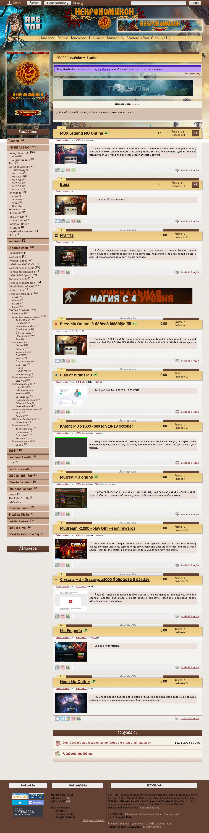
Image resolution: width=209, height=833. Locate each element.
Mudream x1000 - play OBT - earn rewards (97, 528)
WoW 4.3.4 (17, 180)
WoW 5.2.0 (17, 186)
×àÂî (165, 38)
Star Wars (21, 381)
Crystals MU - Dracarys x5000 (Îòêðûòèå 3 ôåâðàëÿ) (106, 580)
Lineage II (15, 193)
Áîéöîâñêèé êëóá (21, 160)
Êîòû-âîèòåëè (23, 336)
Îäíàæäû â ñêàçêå (25, 403)
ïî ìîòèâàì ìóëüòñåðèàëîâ (25, 409)
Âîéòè (34, 3)
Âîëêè (15, 297)
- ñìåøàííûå (15, 257)
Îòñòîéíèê (78, 38)
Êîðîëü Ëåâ (21, 422)
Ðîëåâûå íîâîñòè (19, 508)
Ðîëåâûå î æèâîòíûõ (20, 293)
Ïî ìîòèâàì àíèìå (19, 342)
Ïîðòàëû (14, 141)
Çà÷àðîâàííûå (23, 397)
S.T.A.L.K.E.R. (16, 501)
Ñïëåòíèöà (21, 387)
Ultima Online (17, 220)
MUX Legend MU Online (81, 133)
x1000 (96, 433)
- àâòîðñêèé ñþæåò (20, 275)
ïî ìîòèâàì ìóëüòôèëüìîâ (24, 419)
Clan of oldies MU (76, 375)
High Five (17, 206)
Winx (18, 413)
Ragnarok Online (19, 224)
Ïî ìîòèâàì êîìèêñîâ (21, 441)
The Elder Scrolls (24, 429)
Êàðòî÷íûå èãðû (19, 469)
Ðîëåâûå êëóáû (19, 515)
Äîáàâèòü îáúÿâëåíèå (77, 753)
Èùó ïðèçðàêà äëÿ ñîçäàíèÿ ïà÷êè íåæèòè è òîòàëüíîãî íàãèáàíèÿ (107, 742)
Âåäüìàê (20, 339)
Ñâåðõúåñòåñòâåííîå (27, 400)
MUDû (12, 235)
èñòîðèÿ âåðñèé (152, 827)
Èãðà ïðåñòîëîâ (24, 406)
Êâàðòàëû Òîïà (137, 38)
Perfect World (17, 209)
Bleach (19, 358)
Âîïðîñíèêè (96, 38)
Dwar (15, 156)
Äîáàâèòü (48, 38)
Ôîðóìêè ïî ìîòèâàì (19, 310)
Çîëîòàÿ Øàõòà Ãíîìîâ (150, 814)
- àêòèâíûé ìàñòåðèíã (21, 264)
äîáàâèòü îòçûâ (190, 170)
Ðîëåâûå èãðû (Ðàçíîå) (24, 535)
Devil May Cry (23, 435)
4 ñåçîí (96, 382)
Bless (64, 184)
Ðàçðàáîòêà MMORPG (21, 231)
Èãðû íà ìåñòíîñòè (21, 476)
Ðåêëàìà (160, 823)
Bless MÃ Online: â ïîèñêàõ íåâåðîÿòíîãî (95, 324)
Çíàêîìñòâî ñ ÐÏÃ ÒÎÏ (143, 823)
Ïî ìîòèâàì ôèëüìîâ (21, 377)
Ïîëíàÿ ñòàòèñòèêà (93, 820)
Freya (15, 196)
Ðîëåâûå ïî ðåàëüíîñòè (22, 282)
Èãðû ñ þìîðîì (16, 290)
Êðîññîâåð (17, 313)
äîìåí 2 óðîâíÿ (81, 140)
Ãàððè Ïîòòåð (23, 320)
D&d (11, 463)
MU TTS (67, 235)
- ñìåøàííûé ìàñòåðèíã (21, 268)
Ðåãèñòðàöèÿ (58, 3)
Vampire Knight (24, 352)
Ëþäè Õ (19, 445)
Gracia (15, 203)
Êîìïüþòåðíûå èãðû (21, 489)
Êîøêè (15, 307)
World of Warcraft (19, 166)
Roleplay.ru (130, 814)
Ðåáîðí (19, 355)
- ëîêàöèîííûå (16, 253)
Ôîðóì (155, 38)
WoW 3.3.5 (17, 177)
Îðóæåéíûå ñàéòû (20, 483)
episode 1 (107, 484)
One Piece (21, 365)
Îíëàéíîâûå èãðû (62, 140)
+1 (195, 133)
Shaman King (23, 374)
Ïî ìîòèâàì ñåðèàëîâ (22, 384)
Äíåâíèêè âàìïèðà (24, 390)
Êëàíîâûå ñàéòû (19, 521)
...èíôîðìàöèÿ (18, 170)
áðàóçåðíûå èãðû (19, 153)
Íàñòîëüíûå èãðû (20, 457)
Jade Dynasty (16, 216)
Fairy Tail (20, 349)
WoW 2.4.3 (17, 173)
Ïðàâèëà (125, 823)
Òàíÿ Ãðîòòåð (23, 329)
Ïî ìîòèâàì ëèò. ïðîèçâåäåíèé (26, 317)
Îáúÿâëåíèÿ (115, 38)
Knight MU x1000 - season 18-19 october (96, 426)
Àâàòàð (20, 416)
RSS (169, 823)
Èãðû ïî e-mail (18, 528)
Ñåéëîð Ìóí (21, 371)
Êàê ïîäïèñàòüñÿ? (193, 74)
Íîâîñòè (63, 38)
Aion (11, 163)
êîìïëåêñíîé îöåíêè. (149, 807)
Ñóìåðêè (20, 323)
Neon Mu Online (75, 682)
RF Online (14, 227)
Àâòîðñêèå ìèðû (18, 279)
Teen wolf (21, 393)
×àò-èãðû (15, 241)
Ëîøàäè (15, 304)
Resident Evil (22, 438)
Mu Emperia (71, 631)
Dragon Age (22, 432)
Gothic (13, 494)
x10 (95, 638)
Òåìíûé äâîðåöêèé (25, 361)
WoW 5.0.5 (17, 183)
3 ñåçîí (133, 104)
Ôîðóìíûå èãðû (18, 248)
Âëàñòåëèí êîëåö (24, 326)
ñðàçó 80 (17, 189)
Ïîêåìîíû (19, 368)
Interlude (17, 199)
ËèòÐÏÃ (13, 451)
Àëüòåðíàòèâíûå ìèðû (21, 286)
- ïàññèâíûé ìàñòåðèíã (22, 271)
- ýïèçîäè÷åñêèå (18, 260)
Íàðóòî (19, 345)
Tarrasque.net (171, 814)
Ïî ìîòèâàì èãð (19, 425)
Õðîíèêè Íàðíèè (23, 333)
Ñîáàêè (16, 300)
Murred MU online (76, 477)
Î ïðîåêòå (113, 823)
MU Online (15, 213)
